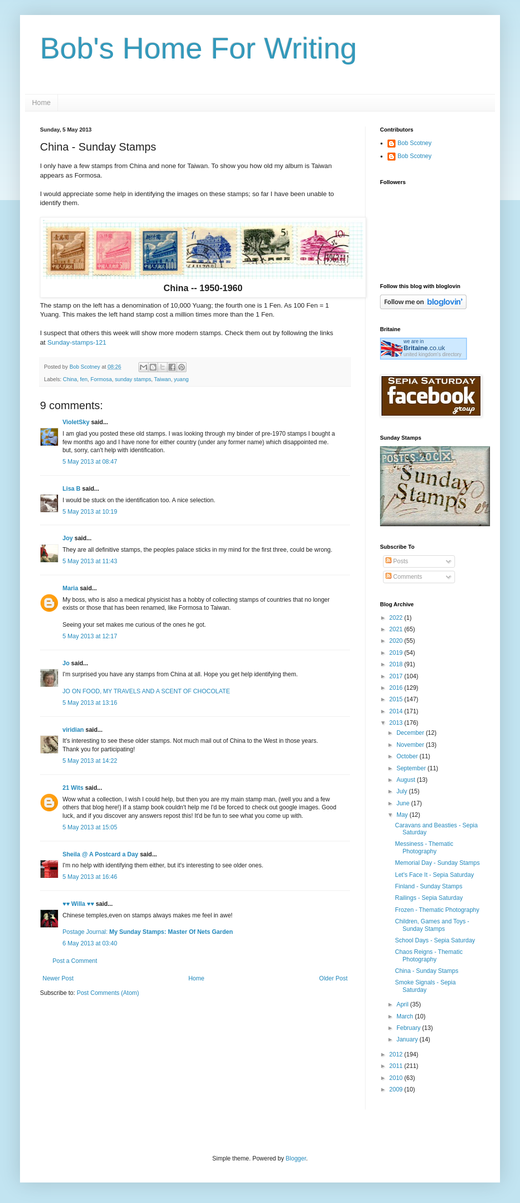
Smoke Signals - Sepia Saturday (425, 986)
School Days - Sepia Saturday (435, 940)
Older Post (333, 978)
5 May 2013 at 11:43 (89, 561)
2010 (397, 1077)
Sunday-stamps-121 (77, 342)
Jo (66, 663)
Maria (70, 588)
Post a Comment (74, 960)
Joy (67, 538)
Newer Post (58, 978)
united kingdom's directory (433, 354)
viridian (73, 729)
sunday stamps (133, 379)
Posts (397, 561)
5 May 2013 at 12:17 (89, 636)
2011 (397, 1065)
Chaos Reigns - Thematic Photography (428, 955)
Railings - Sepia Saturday (428, 897)
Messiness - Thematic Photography (424, 847)
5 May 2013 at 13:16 (89, 702)
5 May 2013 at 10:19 (89, 511)
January (408, 1039)
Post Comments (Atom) (107, 992)
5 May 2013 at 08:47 (89, 461)
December (411, 732)
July (402, 791)
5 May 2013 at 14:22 (89, 760)
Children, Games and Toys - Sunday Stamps (432, 925)
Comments (404, 576)
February (409, 1027)
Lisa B (71, 488)
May (403, 814)
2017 (397, 676)
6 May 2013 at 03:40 (89, 943)
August (406, 779)
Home (41, 103)
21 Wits (73, 787)
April (403, 1004)
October (408, 756)
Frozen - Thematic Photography (437, 909)
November (411, 744)
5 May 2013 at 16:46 (89, 876)
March (405, 1016)
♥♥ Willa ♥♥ (78, 903)
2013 (397, 722)
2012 (397, 1054)
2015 (397, 699)
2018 (397, 664)
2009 (397, 1089)
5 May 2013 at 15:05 (89, 827)
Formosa (101, 379)
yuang (181, 379)
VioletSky (76, 422)
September (412, 768)
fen (84, 379)
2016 (397, 687)
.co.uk (424, 348)
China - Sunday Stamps (426, 970)
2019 (397, 652)
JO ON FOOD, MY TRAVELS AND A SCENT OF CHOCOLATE (146, 691)
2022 (397, 617)
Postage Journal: (147, 931)
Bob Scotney (415, 143)
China (70, 379)
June (403, 803)
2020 (397, 640)
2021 (397, 629)
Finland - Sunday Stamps (428, 886)
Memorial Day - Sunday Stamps (437, 862)
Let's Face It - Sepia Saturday (434, 874)
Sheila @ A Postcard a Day (100, 854)
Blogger (296, 1158)
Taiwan (162, 379)
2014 (397, 711)
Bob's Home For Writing (198, 48)
